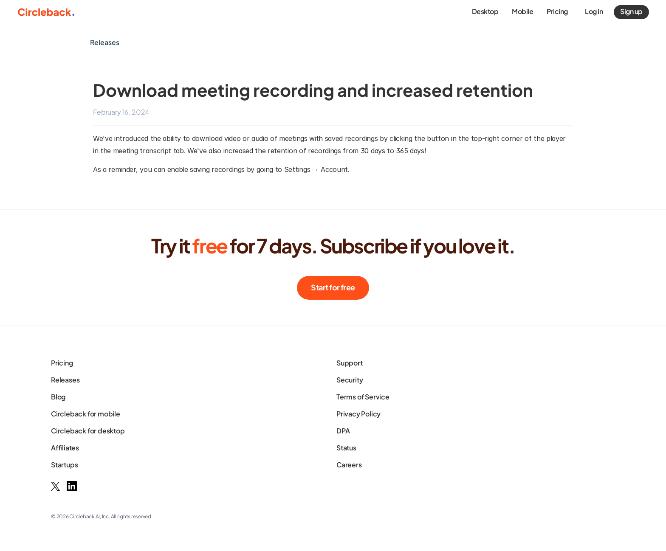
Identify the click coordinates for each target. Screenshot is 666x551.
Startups (64, 464)
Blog (58, 396)
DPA (343, 430)
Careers (349, 464)
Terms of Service (362, 396)
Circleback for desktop (88, 430)
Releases (65, 379)
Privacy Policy (358, 413)
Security (349, 379)
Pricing (62, 362)
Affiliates (65, 447)
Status (346, 447)
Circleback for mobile (85, 413)
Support (349, 362)
